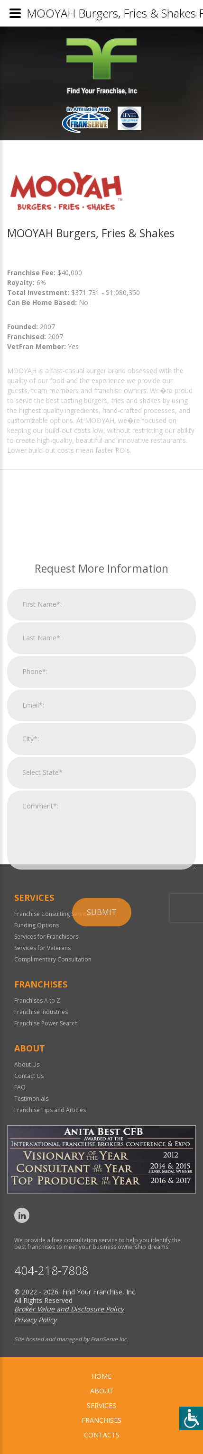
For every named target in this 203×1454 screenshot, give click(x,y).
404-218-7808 (51, 1270)
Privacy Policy (35, 1319)
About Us (26, 1064)
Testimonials (31, 1099)
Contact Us (29, 1076)
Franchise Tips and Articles (50, 1110)
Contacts (102, 1434)
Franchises (101, 1420)
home (101, 1376)
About (101, 1390)
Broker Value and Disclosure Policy (69, 1308)
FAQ (20, 1087)
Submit (102, 1024)
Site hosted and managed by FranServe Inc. (71, 1339)
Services (101, 1405)
